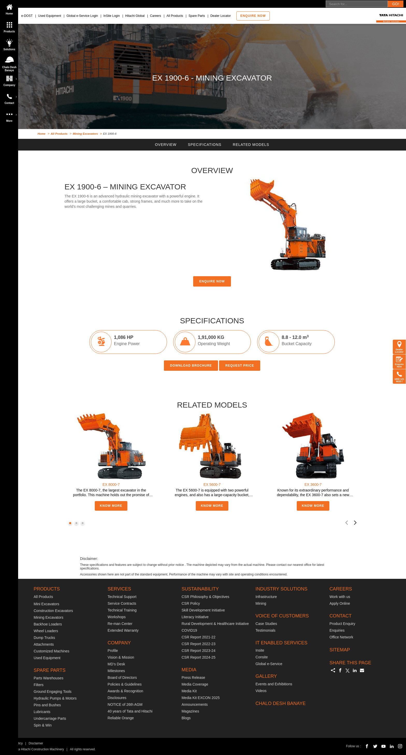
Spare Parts (197, 16)
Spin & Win (43, 725)
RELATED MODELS (251, 145)
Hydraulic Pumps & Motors (55, 698)
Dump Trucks (44, 638)
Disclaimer (36, 743)
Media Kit (189, 691)
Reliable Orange (121, 718)
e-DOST (27, 16)
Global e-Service (269, 664)
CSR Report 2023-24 (198, 651)
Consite (262, 657)
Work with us (339, 597)
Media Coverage (195, 684)
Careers (155, 16)
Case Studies (266, 624)
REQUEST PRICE (239, 365)
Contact (10, 97)
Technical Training (122, 610)
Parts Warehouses (48, 678)
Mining (261, 603)
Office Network (341, 637)
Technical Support (122, 597)
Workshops (117, 617)
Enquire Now (399, 361)
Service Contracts (122, 603)
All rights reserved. (83, 749)
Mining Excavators (85, 133)
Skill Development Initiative (203, 610)
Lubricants (42, 712)
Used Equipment (49, 16)
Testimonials (266, 630)
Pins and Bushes (47, 705)
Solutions (9, 43)
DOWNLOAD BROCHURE (191, 365)
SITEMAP (339, 649)
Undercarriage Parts (50, 718)
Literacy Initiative (195, 617)
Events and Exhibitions (274, 684)
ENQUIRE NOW (212, 281)
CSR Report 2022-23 (198, 644)
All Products (174, 16)
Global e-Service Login (82, 16)
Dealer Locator (220, 16)
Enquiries (336, 630)
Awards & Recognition (125, 691)
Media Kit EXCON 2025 (201, 698)
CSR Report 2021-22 (198, 637)
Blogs (186, 718)
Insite (260, 650)
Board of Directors (122, 677)
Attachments (44, 644)
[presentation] (346, 522)
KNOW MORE (111, 506)
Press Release (193, 677)
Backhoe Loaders (48, 624)
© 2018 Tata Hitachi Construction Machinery (33, 749)
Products (9, 25)
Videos (261, 691)
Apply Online (339, 603)
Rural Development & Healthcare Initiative (215, 624)
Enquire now (253, 16)
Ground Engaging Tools (52, 691)
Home (9, 8)
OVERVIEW (165, 145)
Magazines (190, 711)
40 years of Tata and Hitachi (130, 711)
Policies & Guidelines (125, 684)
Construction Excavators (53, 611)
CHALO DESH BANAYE (281, 703)
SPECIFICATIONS (205, 145)
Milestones (116, 671)
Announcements (195, 704)
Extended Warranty (123, 630)
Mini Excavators (46, 604)
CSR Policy (191, 603)
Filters (39, 685)
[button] (70, 523)
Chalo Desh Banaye (10, 62)
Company (10, 79)
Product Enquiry (342, 624)
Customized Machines (51, 651)
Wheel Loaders (46, 631)
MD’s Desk (116, 664)
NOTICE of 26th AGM (125, 704)
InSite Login (111, 16)
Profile (113, 651)
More (10, 115)
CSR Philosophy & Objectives (205, 597)
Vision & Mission (121, 657)
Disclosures (117, 698)
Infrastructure (266, 597)
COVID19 (189, 630)
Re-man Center (120, 624)
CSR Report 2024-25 (198, 657)
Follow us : (353, 746)
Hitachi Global (135, 16)
